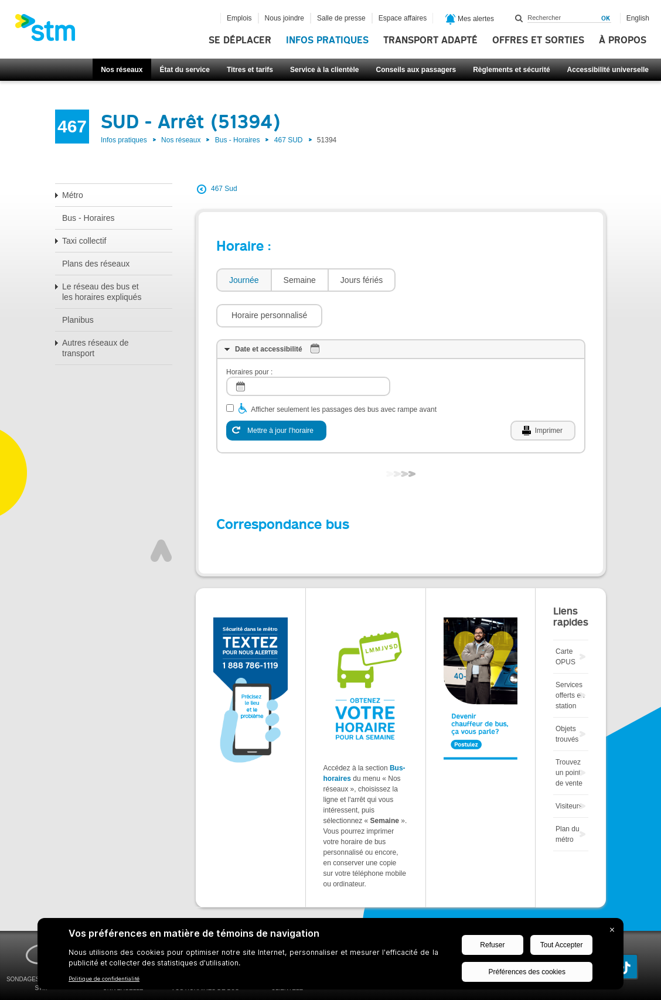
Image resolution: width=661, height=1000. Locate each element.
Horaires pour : (249, 337)
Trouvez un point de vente (569, 737)
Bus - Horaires (237, 140)
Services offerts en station (570, 660)
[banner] (51, 31)
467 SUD (288, 140)
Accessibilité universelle (608, 70)
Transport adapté (430, 40)
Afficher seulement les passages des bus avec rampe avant (344, 374)
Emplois (239, 18)
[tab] (243, 280)
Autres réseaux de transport (95, 348)
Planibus (78, 320)
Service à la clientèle (324, 70)
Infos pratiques (327, 40)
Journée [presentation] (244, 280)
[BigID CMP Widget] (330, 956)
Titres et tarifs (250, 70)
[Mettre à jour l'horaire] (276, 395)
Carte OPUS (565, 621)
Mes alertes (469, 19)
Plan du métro (568, 799)
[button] (454, 280)
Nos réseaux (121, 70)
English (637, 18)
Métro (72, 195)
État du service (185, 70)
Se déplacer (240, 40)
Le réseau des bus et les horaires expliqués (101, 292)
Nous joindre (284, 18)
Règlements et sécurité (511, 70)
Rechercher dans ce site (519, 18)
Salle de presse (341, 18)
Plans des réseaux (96, 263)
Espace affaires (403, 18)
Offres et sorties (538, 40)
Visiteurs (569, 771)
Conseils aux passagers (416, 70)
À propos (622, 40)
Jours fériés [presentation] (361, 280)
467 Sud (224, 189)
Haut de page (161, 515)
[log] (308, 351)
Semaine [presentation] (300, 280)
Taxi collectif (84, 240)
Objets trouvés (567, 699)
